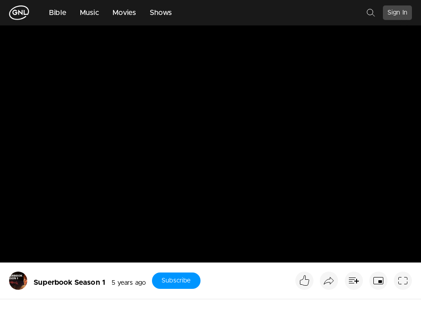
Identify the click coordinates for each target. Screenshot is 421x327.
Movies (124, 12)
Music (89, 12)
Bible (57, 12)
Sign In (397, 13)
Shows (161, 12)
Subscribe (176, 280)
